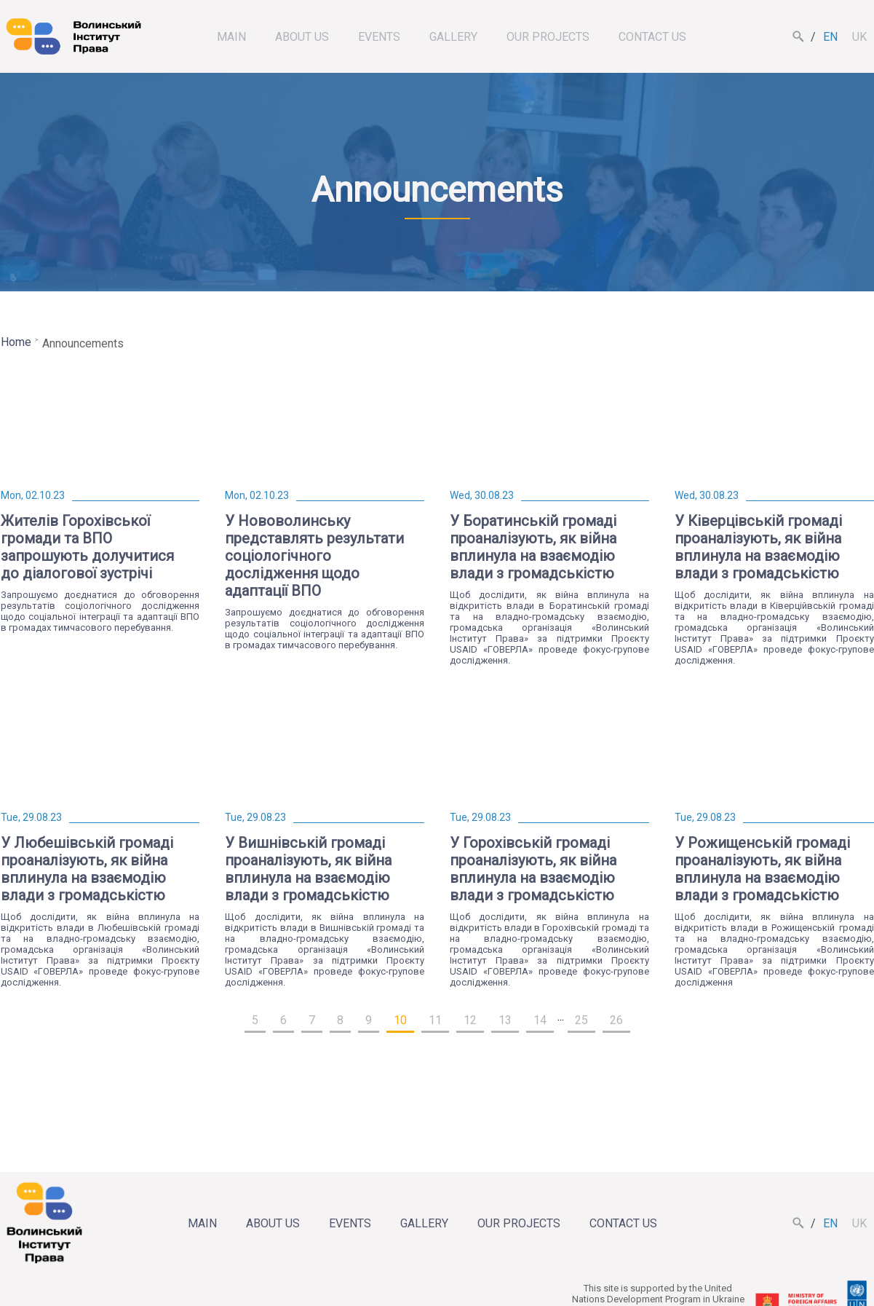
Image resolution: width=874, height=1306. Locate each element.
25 (581, 1020)
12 (470, 1020)
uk (859, 37)
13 (505, 1020)
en (830, 37)
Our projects (547, 37)
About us (302, 37)
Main (231, 37)
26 (616, 1020)
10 (400, 1020)
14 (540, 1020)
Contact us (652, 37)
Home (16, 342)
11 (435, 1020)
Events (379, 37)
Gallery (453, 37)
